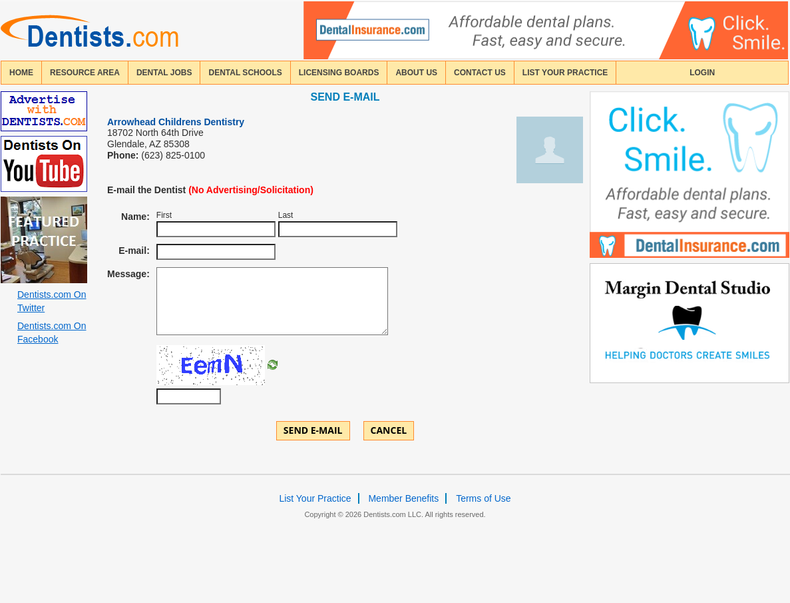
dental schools (245, 72)
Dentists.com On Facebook (51, 332)
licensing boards (339, 72)
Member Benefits (403, 498)
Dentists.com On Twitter (51, 301)
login (702, 72)
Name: (135, 216)
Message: (128, 274)
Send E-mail (313, 430)
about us (416, 72)
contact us (480, 72)
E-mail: (134, 250)
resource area (85, 72)
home (21, 72)
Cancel (389, 430)
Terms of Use (483, 498)
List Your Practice (565, 72)
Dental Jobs (164, 72)
